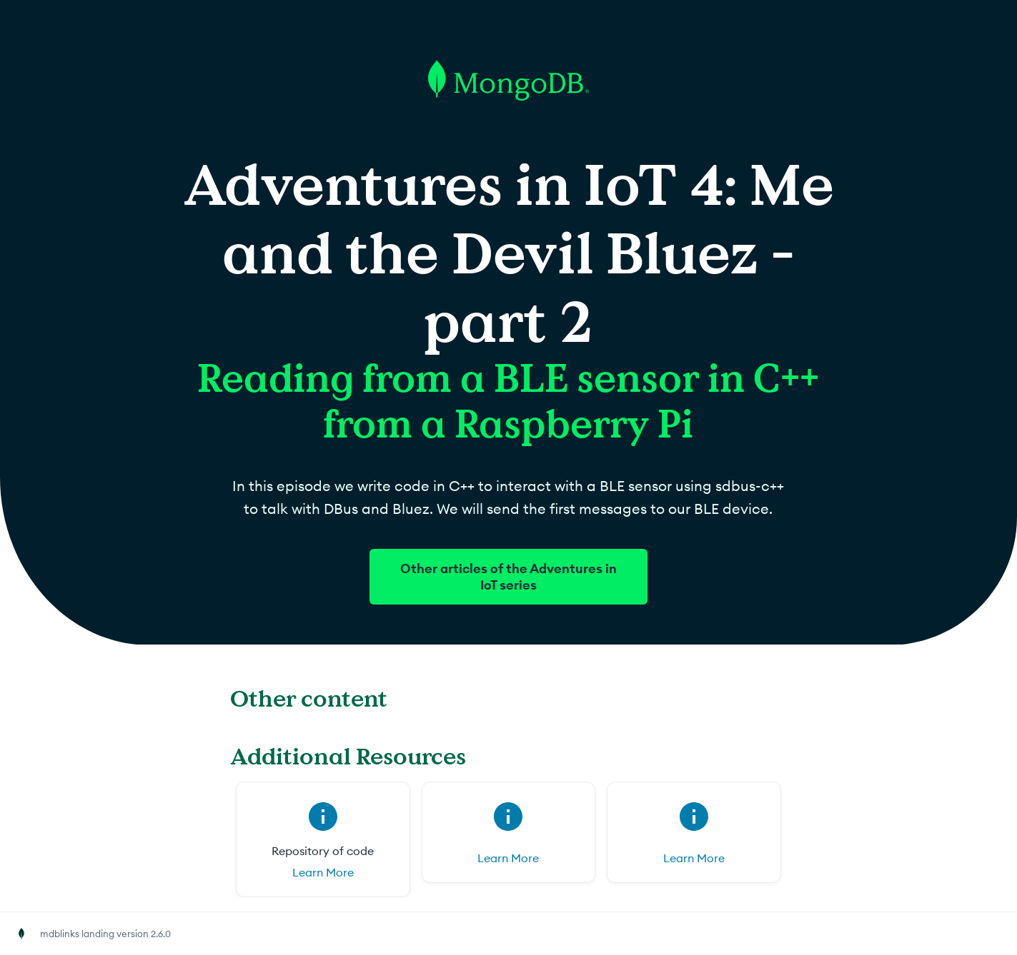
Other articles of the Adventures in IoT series (508, 576)
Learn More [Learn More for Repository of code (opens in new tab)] (323, 872)
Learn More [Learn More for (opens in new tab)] (508, 858)
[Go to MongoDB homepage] (508, 156)
